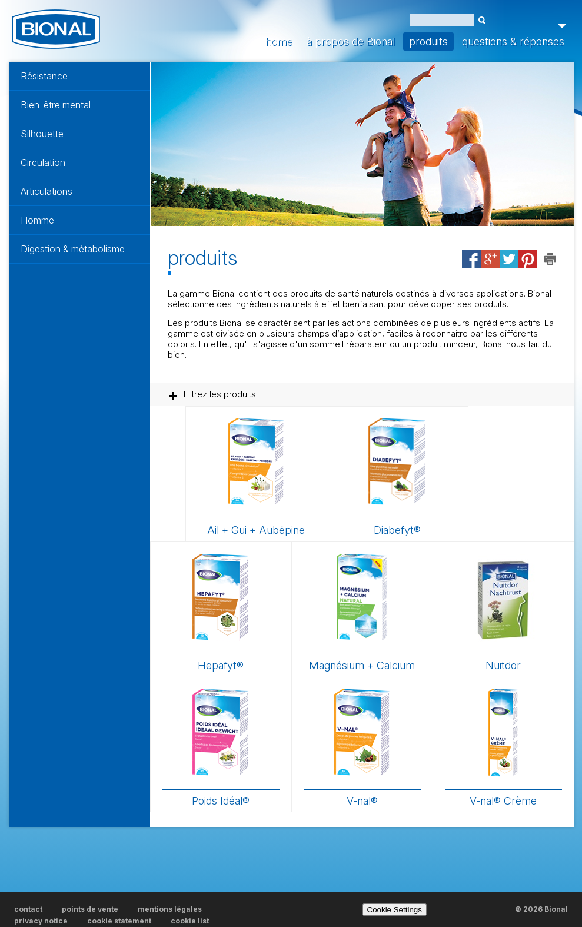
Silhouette (42, 133)
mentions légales (170, 909)
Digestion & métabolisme (73, 249)
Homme (37, 220)
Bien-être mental (56, 105)
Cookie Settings (394, 909)
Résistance (44, 76)
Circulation (43, 162)
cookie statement (119, 920)
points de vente (90, 909)
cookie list (190, 920)
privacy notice (41, 920)
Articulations (46, 191)
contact (28, 909)
